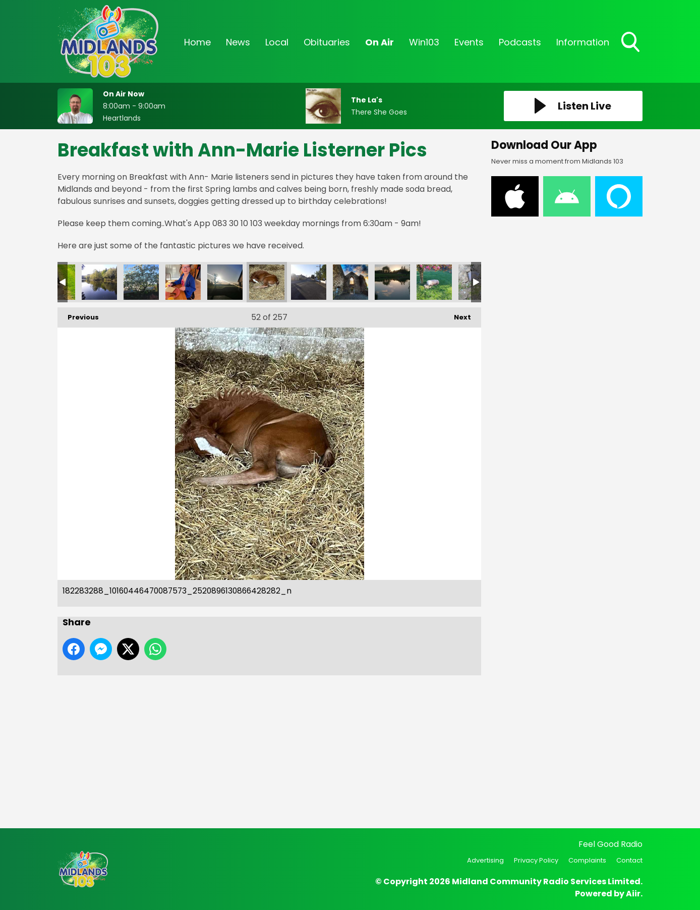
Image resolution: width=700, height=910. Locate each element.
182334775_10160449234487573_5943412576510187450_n (225, 282)
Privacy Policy (536, 860)
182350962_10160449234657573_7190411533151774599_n (183, 282)
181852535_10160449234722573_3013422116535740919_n (434, 282)
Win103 (424, 42)
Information (582, 42)
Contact (629, 860)
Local (276, 42)
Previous (78, 314)
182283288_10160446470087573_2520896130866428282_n (266, 282)
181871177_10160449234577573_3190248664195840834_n (392, 282)
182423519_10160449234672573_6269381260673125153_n (141, 282)
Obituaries (327, 42)
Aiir (633, 893)
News (238, 42)
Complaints (587, 860)
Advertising (485, 860)
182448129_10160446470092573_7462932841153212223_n (99, 282)
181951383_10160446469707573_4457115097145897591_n (350, 282)
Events (469, 42)
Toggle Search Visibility (631, 43)
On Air (379, 42)
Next (457, 314)
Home (197, 42)
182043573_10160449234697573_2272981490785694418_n (308, 282)
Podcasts (520, 42)
